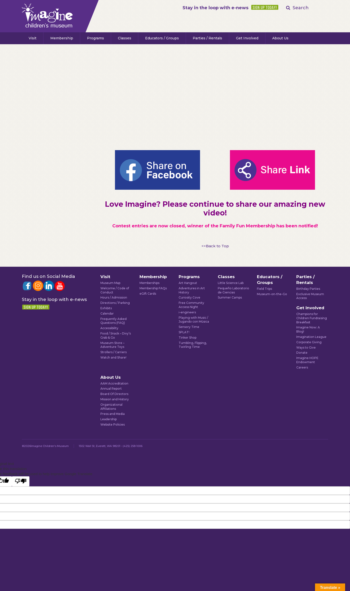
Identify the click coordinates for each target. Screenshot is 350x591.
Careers (302, 367)
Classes (124, 38)
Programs (95, 38)
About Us (280, 38)
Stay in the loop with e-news (215, 7)
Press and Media (112, 414)
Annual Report (111, 388)
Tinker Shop (187, 337)
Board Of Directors (114, 394)
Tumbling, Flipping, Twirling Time (193, 345)
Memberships (149, 283)
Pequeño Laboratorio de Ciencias (233, 290)
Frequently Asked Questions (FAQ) (113, 321)
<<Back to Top (215, 246)
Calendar (107, 313)
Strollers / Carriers (113, 352)
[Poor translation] (20, 481)
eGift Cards (148, 293)
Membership (61, 38)
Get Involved (247, 38)
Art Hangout (188, 283)
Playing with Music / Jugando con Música (194, 320)
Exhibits (106, 308)
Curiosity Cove (189, 297)
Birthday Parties (308, 289)
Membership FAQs (153, 288)
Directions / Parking (115, 303)
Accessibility (109, 328)
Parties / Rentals (207, 38)
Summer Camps (230, 297)
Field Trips (264, 289)
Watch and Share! (113, 357)
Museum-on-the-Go (272, 294)
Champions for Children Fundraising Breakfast (311, 318)
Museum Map (110, 283)
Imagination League (311, 337)
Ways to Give (306, 347)
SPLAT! (184, 332)
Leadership (108, 419)
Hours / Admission (113, 297)
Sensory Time (189, 327)
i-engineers (187, 312)
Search (301, 7)
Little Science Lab (231, 283)
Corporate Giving (309, 342)
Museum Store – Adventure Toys (112, 345)
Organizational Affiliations (111, 407)
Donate (301, 352)
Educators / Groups (162, 38)
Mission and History (114, 399)
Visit (32, 38)
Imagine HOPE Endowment (307, 360)
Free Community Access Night (191, 305)
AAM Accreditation (114, 383)
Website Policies (112, 424)
